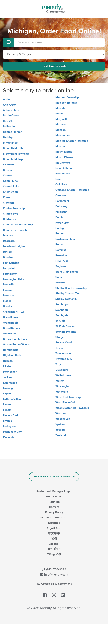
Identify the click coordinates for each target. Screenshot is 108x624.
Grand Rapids (11, 328)
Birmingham (10, 142)
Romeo (59, 244)
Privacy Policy (54, 512)
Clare (6, 197)
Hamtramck (10, 350)
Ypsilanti (60, 424)
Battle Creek (11, 115)
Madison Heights (66, 102)
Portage (60, 228)
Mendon (60, 130)
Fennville (8, 284)
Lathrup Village (12, 399)
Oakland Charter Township (72, 190)
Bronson (8, 170)
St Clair (60, 320)
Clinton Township (14, 208)
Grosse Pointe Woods (16, 344)
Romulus (60, 250)
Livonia (7, 420)
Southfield (61, 310)
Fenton (7, 290)
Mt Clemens (63, 162)
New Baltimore (64, 168)
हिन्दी (54, 538)
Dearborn (9, 241)
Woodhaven (62, 419)
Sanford (60, 282)
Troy (58, 364)
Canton (7, 175)
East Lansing (11, 262)
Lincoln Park (11, 415)
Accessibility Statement (54, 583)
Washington (62, 386)
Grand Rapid (10, 322)
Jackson (8, 377)
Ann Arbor (9, 104)
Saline (59, 277)
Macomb (8, 437)
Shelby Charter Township (71, 288)
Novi (58, 179)
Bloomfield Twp (13, 159)
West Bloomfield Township (72, 408)
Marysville (61, 119)
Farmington (10, 273)
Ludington (9, 426)
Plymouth (61, 211)
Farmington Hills (13, 279)
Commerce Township (16, 230)
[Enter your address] (59, 42)
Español (54, 544)
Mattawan (61, 124)
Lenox (7, 410)
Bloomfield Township (16, 153)
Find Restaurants (54, 66)
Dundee (8, 257)
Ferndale (8, 295)
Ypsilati (60, 429)
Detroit (7, 251)
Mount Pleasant (65, 157)
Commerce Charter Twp (18, 224)
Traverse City (63, 359)
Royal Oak (61, 260)
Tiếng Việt (54, 554)
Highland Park (12, 355)
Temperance (63, 353)
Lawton (7, 404)
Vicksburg (61, 369)
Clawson (8, 202)
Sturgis (59, 337)
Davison (8, 235)
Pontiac (60, 217)
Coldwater (9, 219)
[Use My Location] (8, 42)
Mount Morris (63, 151)
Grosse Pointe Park (15, 339)
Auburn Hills (11, 110)
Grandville (9, 333)
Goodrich (8, 306)
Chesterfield (10, 192)
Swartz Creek (64, 342)
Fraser (7, 301)
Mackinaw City (12, 431)
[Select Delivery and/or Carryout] (54, 54)
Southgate (61, 315)
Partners (54, 501)
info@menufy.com (54, 574)
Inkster (7, 366)
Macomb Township (67, 97)
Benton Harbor (12, 132)
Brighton (8, 164)
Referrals (54, 523)
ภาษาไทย (54, 549)
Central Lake (11, 186)
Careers (54, 507)
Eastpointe (9, 268)
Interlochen (10, 371)
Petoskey (61, 206)
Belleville (9, 126)
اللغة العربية (54, 528)
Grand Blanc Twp (14, 311)
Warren (59, 380)
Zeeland (60, 435)
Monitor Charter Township (71, 141)
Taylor (59, 348)
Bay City (8, 121)
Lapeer (7, 393)
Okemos (60, 195)
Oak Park (61, 184)
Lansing (8, 388)
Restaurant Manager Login (54, 491)
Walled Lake (63, 375)
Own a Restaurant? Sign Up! (54, 476)
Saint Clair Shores (66, 271)
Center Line (10, 181)
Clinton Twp (10, 213)
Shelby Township (66, 299)
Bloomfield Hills (13, 148)
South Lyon (62, 304)
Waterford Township (68, 397)
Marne (59, 113)
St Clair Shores (65, 326)
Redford (60, 233)
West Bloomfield (65, 402)
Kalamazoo (10, 382)
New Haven (62, 173)
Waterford (61, 391)
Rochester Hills (65, 239)
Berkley (8, 137)
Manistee (61, 108)
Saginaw (60, 266)
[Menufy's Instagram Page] (54, 595)
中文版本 (54, 533)
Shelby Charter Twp (67, 293)
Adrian (7, 99)
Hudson (8, 361)
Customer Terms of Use (54, 517)
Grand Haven (11, 317)
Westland (61, 413)
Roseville (61, 255)
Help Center (54, 496)
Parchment (62, 200)
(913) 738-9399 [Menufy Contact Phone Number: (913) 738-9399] (54, 569)
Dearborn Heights (14, 246)
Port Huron (62, 222)
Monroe (60, 146)
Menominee (62, 135)
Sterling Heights (65, 331)
